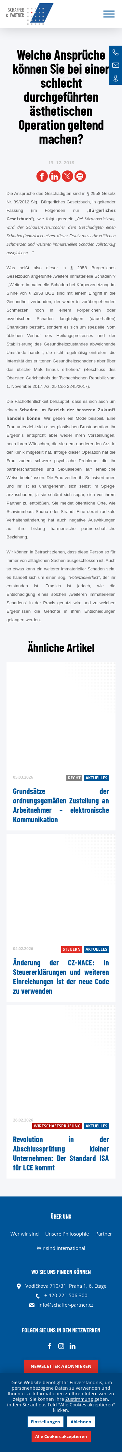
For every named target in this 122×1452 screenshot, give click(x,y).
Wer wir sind (24, 1233)
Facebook (49, 1346)
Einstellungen (45, 1422)
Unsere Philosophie (67, 1233)
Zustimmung (79, 1399)
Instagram (61, 1346)
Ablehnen (81, 1422)
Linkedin (72, 1346)
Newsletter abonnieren (61, 1366)
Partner (103, 1233)
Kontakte (115, 78)
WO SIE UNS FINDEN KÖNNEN (61, 1271)
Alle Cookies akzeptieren (61, 1436)
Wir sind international (61, 1248)
